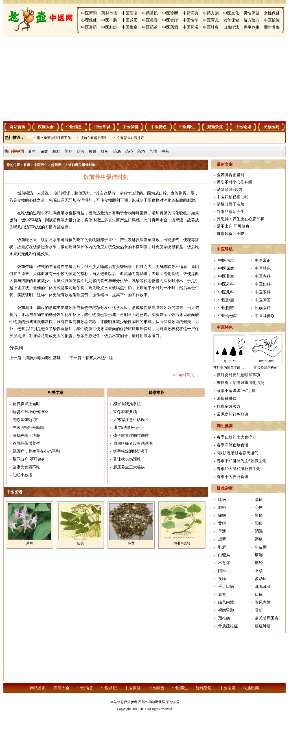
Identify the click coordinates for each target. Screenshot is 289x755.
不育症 (224, 563)
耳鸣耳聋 (263, 586)
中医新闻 (89, 13)
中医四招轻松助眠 (28, 427)
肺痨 (222, 507)
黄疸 (222, 523)
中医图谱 (226, 308)
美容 (68, 151)
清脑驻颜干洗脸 (26, 435)
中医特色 (159, 127)
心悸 (259, 507)
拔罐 (93, 151)
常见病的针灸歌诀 (232, 414)
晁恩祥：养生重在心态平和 (36, 451)
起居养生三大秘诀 (129, 467)
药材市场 (109, 13)
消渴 (259, 531)
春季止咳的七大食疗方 (236, 437)
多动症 (261, 579)
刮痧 (80, 151)
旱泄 (222, 531)
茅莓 (29, 543)
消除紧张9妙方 (25, 420)
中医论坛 (243, 127)
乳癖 (222, 547)
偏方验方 (251, 20)
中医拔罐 (272, 20)
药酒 (117, 151)
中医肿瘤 (226, 300)
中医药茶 (150, 27)
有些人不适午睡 (99, 358)
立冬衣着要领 (125, 412)
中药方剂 (211, 13)
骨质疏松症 (228, 626)
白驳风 (224, 555)
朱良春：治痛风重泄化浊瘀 (240, 383)
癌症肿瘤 (263, 626)
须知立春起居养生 (93, 138)
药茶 (129, 151)
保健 (44, 151)
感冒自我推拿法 (127, 404)
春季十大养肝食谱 (232, 477)
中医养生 (187, 127)
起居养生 (58, 165)
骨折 (259, 610)
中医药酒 (170, 27)
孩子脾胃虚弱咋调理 (131, 435)
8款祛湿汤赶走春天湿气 (237, 453)
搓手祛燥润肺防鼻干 (131, 451)
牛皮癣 (261, 547)
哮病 (222, 499)
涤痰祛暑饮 (227, 398)
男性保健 (251, 13)
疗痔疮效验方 (228, 406)
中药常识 (150, 13)
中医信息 (74, 127)
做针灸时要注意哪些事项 (238, 375)
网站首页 (17, 127)
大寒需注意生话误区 (131, 420)
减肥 (56, 151)
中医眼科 (263, 292)
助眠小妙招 (22, 475)
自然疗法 (231, 27)
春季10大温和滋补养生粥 (238, 469)
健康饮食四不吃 (26, 467)
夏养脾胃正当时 (26, 404)
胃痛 (259, 515)
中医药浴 (190, 27)
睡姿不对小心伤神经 (30, 412)
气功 (153, 151)
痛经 (259, 563)
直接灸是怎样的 (265, 368)
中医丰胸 (109, 20)
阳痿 (259, 523)
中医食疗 (170, 20)
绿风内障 (226, 602)
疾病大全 (46, 127)
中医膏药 (89, 27)
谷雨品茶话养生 (26, 443)
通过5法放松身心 (128, 427)
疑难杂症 (215, 127)
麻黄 (131, 543)
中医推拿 (129, 27)
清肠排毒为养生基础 (43, 358)
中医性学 (190, 20)
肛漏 (259, 555)
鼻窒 (222, 594)
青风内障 (263, 602)
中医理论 (129, 13)
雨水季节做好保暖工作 (54, 138)
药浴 (141, 151)
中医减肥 (129, 20)
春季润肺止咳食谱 (232, 445)
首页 (26, 165)
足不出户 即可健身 (28, 459)
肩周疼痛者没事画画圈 (133, 443)
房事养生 (251, 27)
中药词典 (190, 13)
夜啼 (222, 579)
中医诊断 (170, 13)
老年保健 (231, 20)
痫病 (222, 515)
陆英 (80, 543)
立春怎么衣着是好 (130, 138)
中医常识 (102, 127)
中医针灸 (211, 27)
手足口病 (226, 586)
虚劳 (222, 539)
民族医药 (271, 127)
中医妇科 (263, 284)
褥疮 (259, 539)
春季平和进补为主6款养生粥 (241, 461)
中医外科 (226, 284)
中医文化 (231, 13)
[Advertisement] (144, 79)
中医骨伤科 (228, 316)
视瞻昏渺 (226, 610)
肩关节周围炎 (267, 618)
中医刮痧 (109, 27)
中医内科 (263, 276)
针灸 (105, 151)
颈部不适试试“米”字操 (236, 391)
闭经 (222, 571)
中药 (165, 151)
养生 (32, 151)
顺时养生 (272, 27)
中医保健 (130, 127)
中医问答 (263, 300)
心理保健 (89, 20)
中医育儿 (211, 20)
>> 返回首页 (183, 375)
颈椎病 (224, 618)
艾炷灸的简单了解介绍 (230, 368)
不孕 (259, 571)
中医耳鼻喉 (265, 316)
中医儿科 (226, 292)
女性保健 (272, 13)
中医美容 (150, 20)
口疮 (259, 594)
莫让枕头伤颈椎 (127, 459)
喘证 (259, 499)
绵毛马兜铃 (182, 543)
